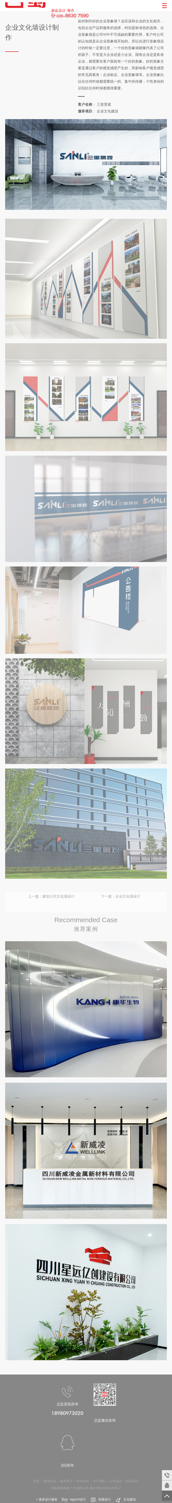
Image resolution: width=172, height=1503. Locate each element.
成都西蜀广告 (26, 5)
